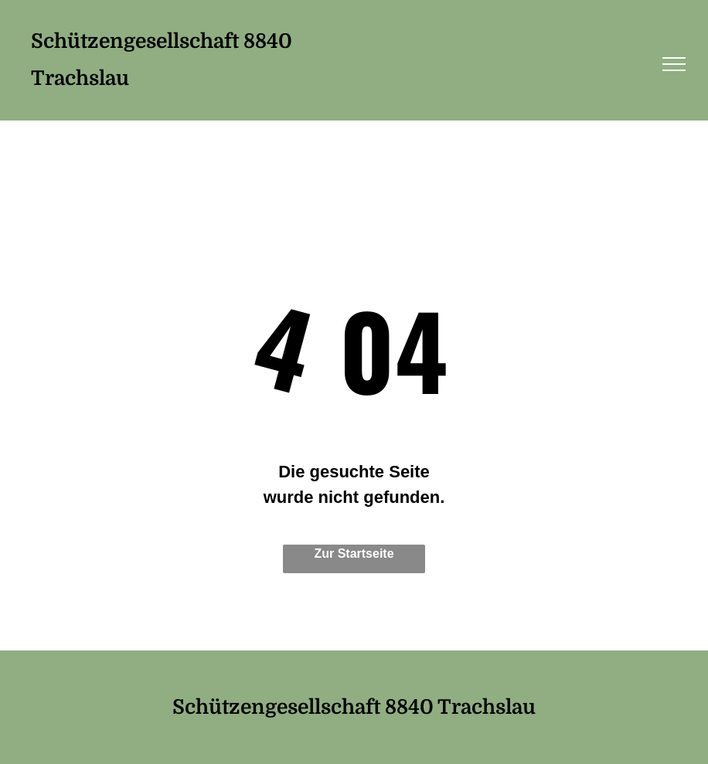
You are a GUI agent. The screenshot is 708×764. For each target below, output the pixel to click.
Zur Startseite (353, 553)
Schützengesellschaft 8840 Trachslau (354, 707)
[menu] (674, 64)
